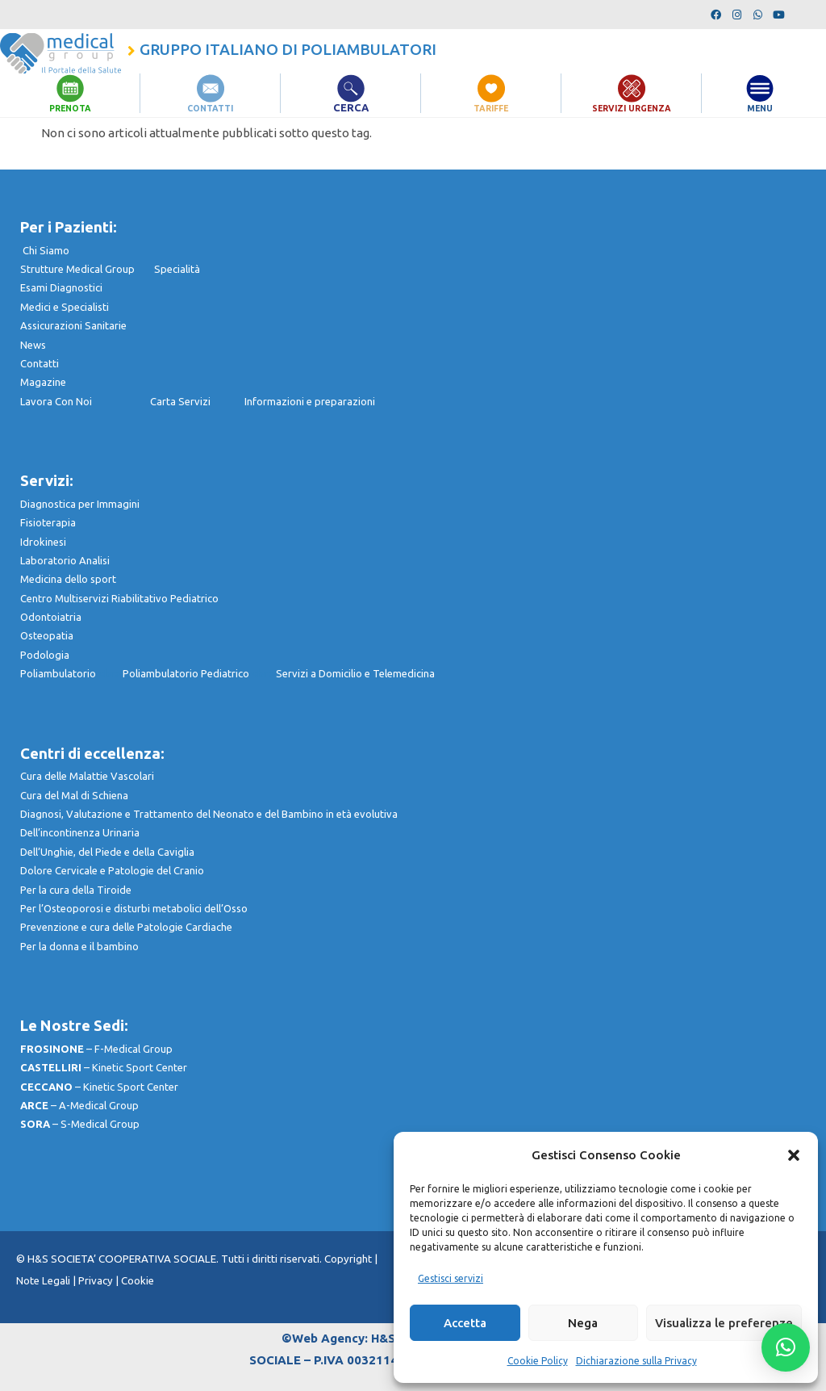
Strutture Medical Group (87, 268)
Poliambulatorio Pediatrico (199, 673)
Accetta (465, 1323)
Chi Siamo (46, 250)
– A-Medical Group (79, 1105)
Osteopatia (46, 635)
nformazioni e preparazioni (311, 401)
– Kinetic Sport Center (103, 1067)
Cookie (137, 1281)
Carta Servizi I (197, 401)
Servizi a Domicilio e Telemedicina (355, 673)
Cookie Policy (537, 1360)
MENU (760, 107)
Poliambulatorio (71, 673)
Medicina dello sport (68, 578)
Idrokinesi (43, 541)
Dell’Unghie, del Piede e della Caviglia (107, 851)
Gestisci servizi (450, 1278)
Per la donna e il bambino (79, 946)
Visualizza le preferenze (724, 1323)
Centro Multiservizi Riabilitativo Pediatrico (119, 598)
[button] (794, 1155)
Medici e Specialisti (64, 306)
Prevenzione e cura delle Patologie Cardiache (126, 926)
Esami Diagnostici (61, 287)
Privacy (95, 1281)
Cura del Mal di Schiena (74, 795)
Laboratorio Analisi (65, 560)
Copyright (349, 1259)
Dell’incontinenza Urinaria (80, 832)
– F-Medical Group (96, 1048)
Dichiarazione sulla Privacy (636, 1360)
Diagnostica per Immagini (80, 503)
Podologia (44, 654)
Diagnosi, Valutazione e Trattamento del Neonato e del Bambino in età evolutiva (209, 813)
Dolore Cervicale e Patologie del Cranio (112, 870)
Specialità (177, 268)
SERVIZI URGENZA (631, 107)
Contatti (39, 363)
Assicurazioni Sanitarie (73, 325)
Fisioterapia (48, 522)
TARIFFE (491, 107)
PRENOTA (69, 107)
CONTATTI (210, 107)
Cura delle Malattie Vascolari (87, 775)
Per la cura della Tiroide (75, 889)
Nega (583, 1323)
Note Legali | (47, 1281)
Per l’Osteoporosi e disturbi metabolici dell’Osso (134, 908)
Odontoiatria (50, 616)
